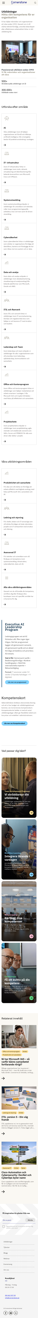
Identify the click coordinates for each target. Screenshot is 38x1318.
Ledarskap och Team (13, 347)
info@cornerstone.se (12, 1298)
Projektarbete (10, 421)
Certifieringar (10, 976)
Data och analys (11, 272)
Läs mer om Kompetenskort (14, 723)
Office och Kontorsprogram (16, 384)
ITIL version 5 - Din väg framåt (15, 1118)
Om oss (6, 1270)
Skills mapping (11, 915)
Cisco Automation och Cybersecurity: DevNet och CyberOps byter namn (16, 1175)
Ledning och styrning (13, 517)
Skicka (30, 1220)
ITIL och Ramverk (12, 309)
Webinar (7, 1259)
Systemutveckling (12, 200)
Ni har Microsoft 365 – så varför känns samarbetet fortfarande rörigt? (15, 1061)
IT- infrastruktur (11, 162)
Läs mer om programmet (17, 682)
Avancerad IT (10, 552)
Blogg (5, 1253)
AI (5, 128)
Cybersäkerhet (10, 237)
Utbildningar (8, 1242)
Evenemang (8, 1264)
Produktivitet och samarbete (17, 483)
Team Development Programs (17, 791)
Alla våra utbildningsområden (18, 587)
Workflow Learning (13, 853)
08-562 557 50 (10, 1295)
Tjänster (7, 1247)
